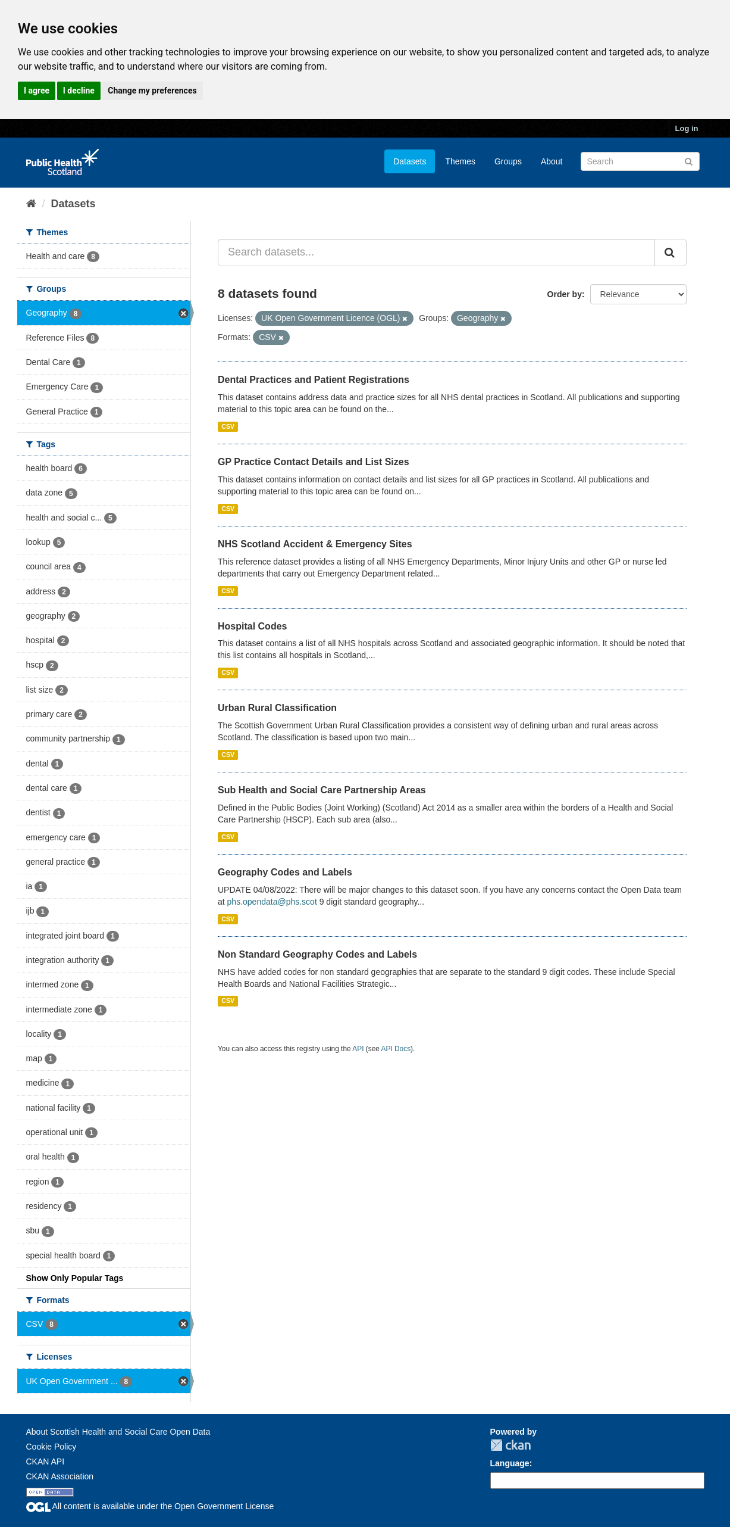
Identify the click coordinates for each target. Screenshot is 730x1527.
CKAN (510, 1445)
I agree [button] (36, 90)
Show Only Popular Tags (75, 1278)
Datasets (409, 161)
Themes (460, 161)
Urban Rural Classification (277, 708)
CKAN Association (60, 1476)
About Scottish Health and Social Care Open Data (118, 1431)
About (552, 161)
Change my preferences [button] (152, 90)
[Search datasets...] (436, 252)
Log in (686, 128)
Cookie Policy (51, 1446)
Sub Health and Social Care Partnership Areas (322, 790)
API (358, 1049)
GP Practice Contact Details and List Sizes (313, 462)
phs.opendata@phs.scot (272, 901)
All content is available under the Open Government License (150, 1506)
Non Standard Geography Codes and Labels (317, 954)
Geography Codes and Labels (285, 872)
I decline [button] (79, 90)
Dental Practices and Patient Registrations (313, 380)
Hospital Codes (252, 626)
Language (510, 1463)
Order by (564, 294)
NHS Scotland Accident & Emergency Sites (315, 544)
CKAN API (45, 1461)
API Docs (396, 1049)
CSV (227, 426)
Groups (508, 161)
